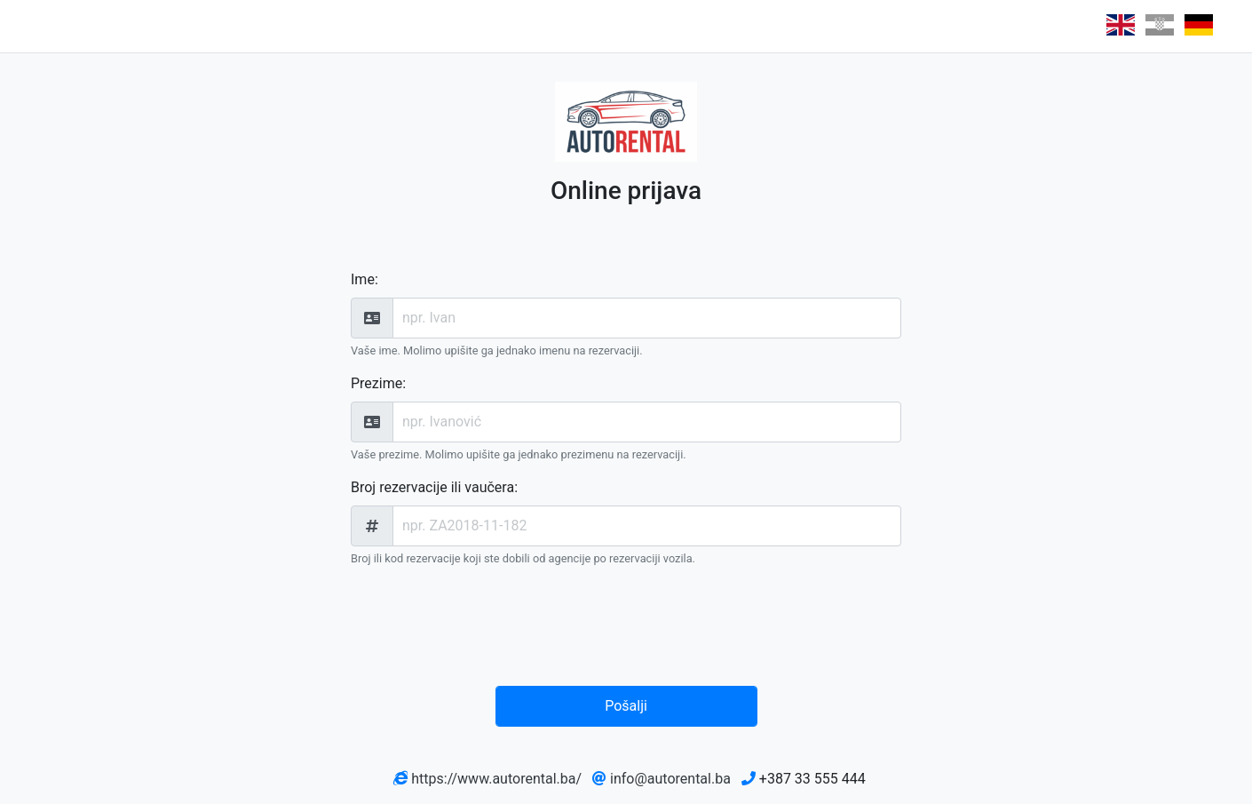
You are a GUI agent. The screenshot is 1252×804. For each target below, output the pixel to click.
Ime (363, 279)
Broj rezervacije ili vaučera (432, 487)
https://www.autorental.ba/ (496, 778)
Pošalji (626, 705)
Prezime (376, 383)
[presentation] (630, 630)
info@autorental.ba (670, 778)
